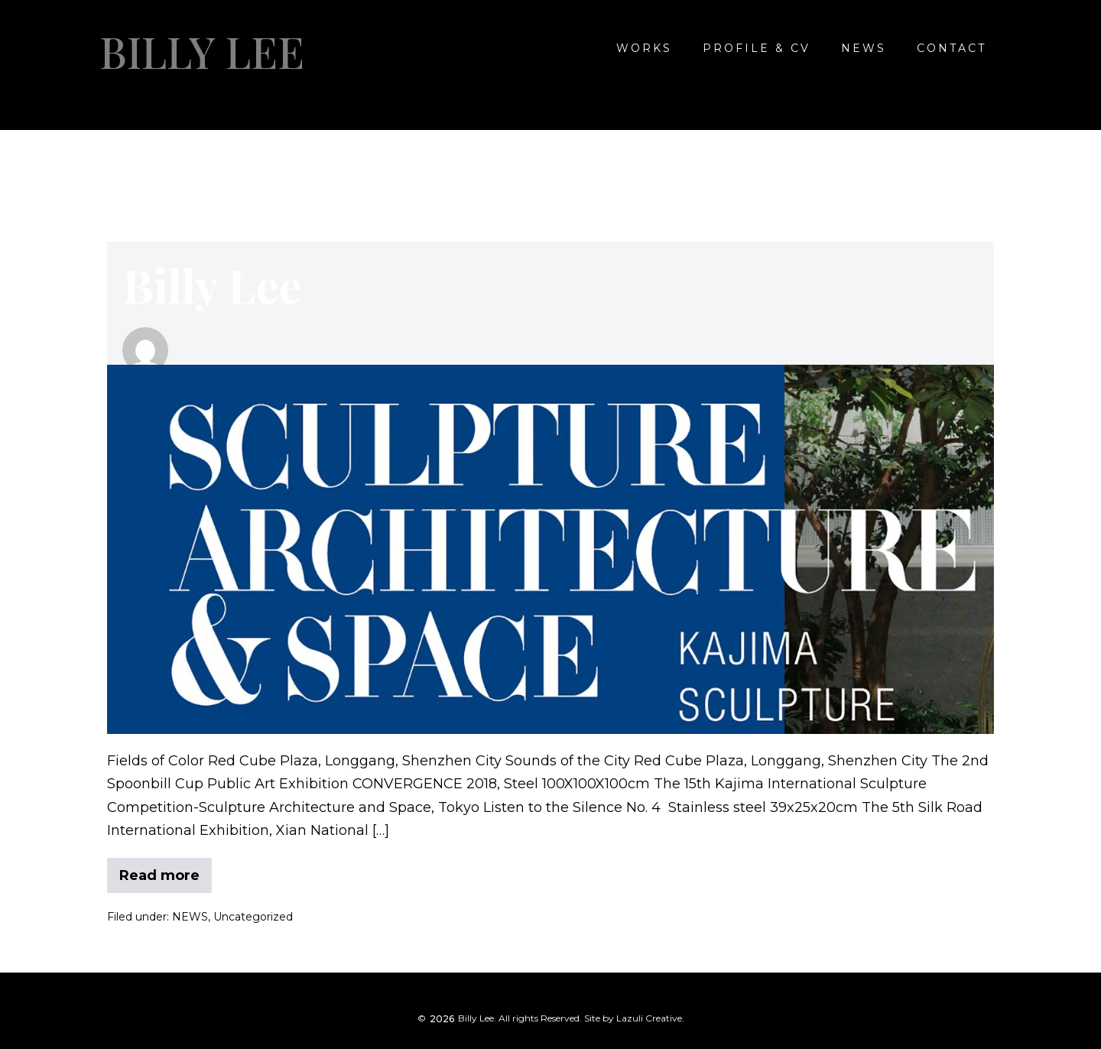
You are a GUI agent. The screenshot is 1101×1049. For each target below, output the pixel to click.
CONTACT (951, 48)
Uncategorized (253, 917)
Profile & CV (756, 48)
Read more (159, 871)
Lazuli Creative (649, 1018)
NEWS (863, 48)
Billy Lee (201, 51)
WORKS (644, 48)
